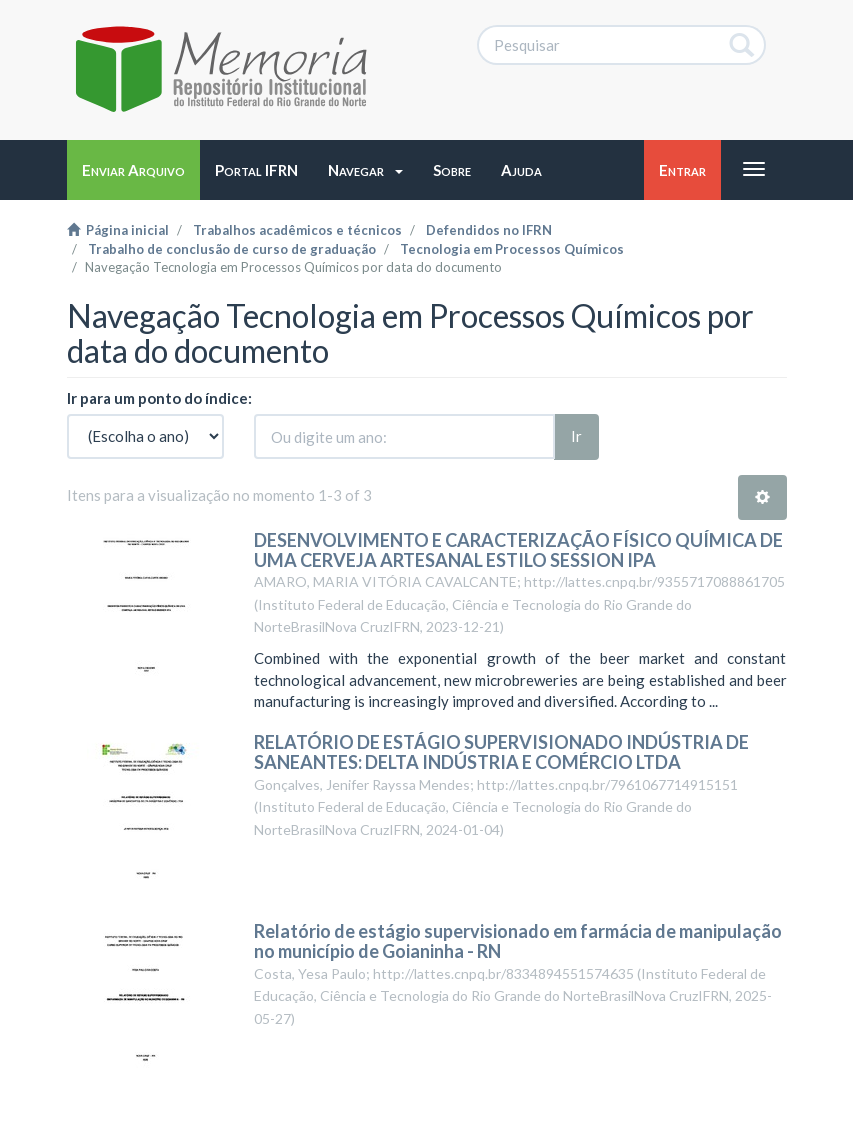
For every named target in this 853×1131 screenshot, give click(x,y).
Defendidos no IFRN (489, 230)
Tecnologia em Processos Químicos (512, 249)
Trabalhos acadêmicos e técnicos (297, 230)
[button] (365, 170)
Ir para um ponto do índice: (159, 398)
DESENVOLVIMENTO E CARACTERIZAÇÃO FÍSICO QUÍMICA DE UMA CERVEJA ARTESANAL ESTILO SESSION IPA (518, 550)
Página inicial (118, 230)
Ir (576, 436)
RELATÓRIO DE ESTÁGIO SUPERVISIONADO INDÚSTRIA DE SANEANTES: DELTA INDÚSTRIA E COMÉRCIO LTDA (501, 752)
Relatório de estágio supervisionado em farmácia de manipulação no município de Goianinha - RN (518, 941)
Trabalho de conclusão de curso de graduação (232, 249)
